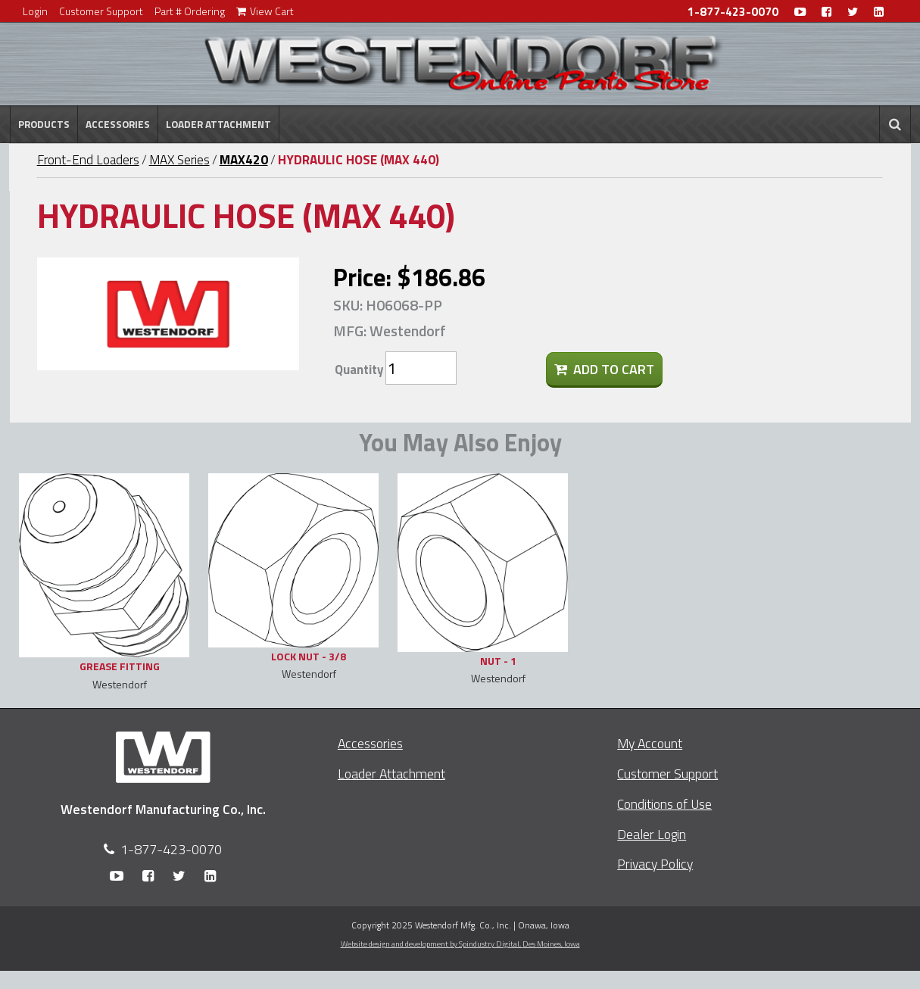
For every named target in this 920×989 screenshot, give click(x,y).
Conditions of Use (664, 804)
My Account (649, 743)
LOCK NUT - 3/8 (308, 656)
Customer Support (101, 11)
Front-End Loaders (88, 160)
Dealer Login (651, 834)
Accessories (118, 124)
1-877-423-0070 (733, 11)
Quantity (359, 369)
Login (35, 11)
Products (44, 124)
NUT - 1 (498, 661)
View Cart (265, 11)
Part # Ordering (189, 11)
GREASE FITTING (120, 666)
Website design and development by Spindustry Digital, (460, 944)
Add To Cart (604, 369)
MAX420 (244, 160)
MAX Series (179, 160)
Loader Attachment (218, 124)
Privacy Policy (655, 863)
